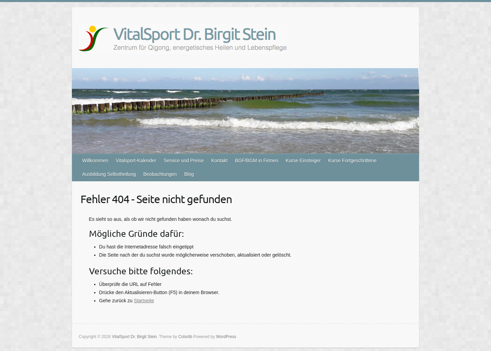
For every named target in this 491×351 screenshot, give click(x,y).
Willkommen (95, 160)
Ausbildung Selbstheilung (109, 174)
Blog (189, 174)
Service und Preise (184, 160)
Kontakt (219, 160)
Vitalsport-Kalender (136, 160)
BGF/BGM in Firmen (256, 160)
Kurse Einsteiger (303, 160)
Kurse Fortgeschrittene (352, 160)
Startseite (144, 300)
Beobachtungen (160, 174)
